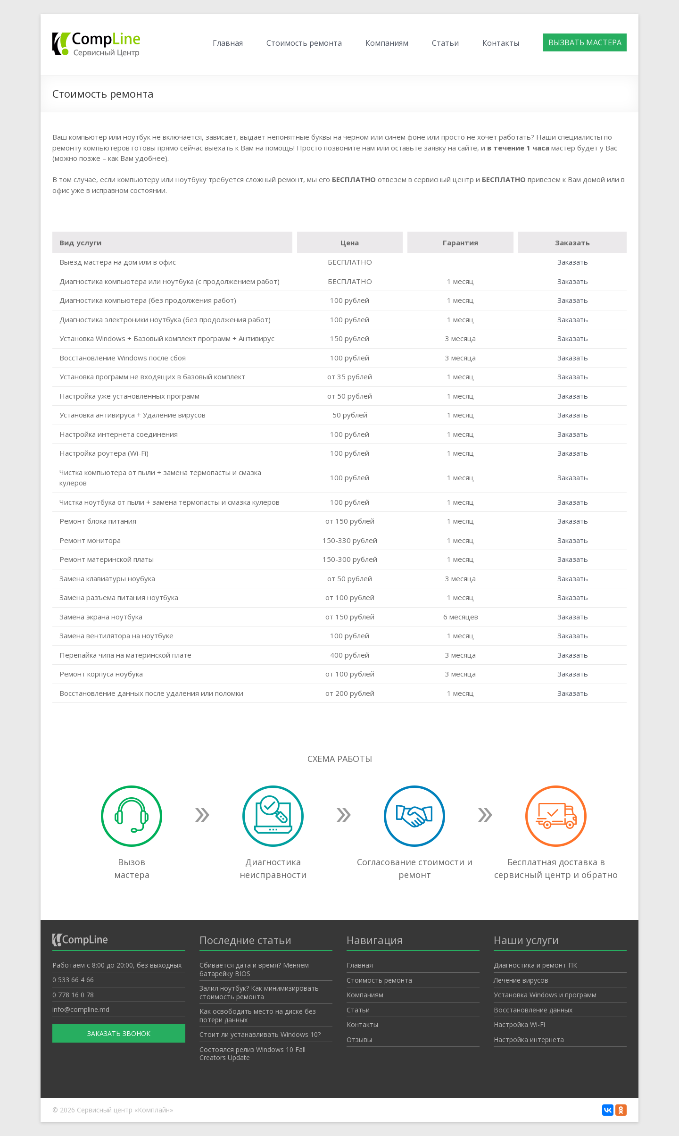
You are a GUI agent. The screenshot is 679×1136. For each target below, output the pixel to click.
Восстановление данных (533, 1009)
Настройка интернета (529, 1039)
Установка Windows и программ (545, 994)
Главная (228, 43)
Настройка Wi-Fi (519, 1024)
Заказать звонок (118, 1033)
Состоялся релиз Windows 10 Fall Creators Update (252, 1053)
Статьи (445, 43)
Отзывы (359, 1039)
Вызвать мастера (584, 42)
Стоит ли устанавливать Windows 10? (260, 1034)
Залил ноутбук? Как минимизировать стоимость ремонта (259, 992)
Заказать (572, 262)
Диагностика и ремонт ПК (535, 965)
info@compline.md (80, 1009)
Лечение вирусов (521, 980)
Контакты (500, 43)
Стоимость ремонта (304, 43)
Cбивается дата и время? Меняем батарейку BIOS (254, 969)
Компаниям (386, 43)
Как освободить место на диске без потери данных (257, 1015)
